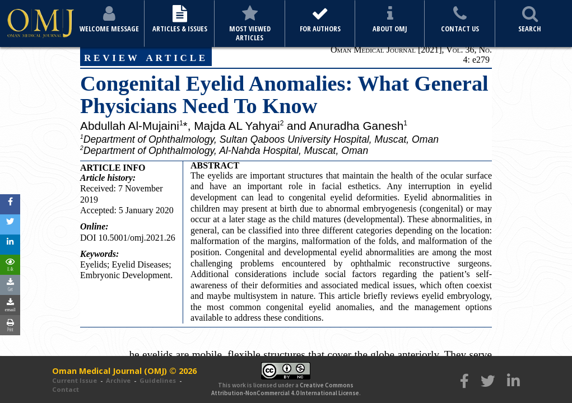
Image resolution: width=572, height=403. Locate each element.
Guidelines (157, 380)
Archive (118, 380)
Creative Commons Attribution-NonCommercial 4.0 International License (285, 389)
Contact (65, 389)
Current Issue (74, 380)
